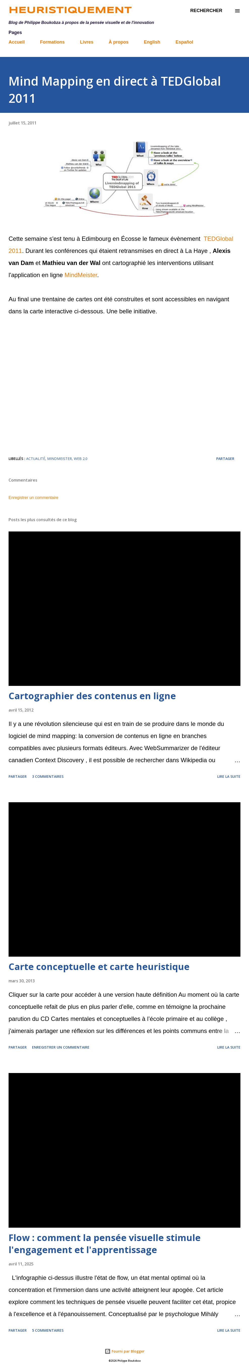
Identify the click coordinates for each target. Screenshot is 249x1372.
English (152, 42)
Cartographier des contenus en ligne (92, 696)
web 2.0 (80, 458)
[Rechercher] (206, 10)
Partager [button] (225, 458)
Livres (86, 42)
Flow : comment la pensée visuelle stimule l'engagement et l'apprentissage (105, 1243)
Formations (52, 42)
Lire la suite (228, 776)
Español (184, 42)
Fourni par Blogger (124, 1351)
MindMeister (81, 275)
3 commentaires (48, 776)
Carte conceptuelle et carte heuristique (99, 966)
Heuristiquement (70, 10)
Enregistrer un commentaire (33, 497)
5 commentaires (48, 1330)
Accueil (17, 42)
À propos (119, 42)
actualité (35, 458)
